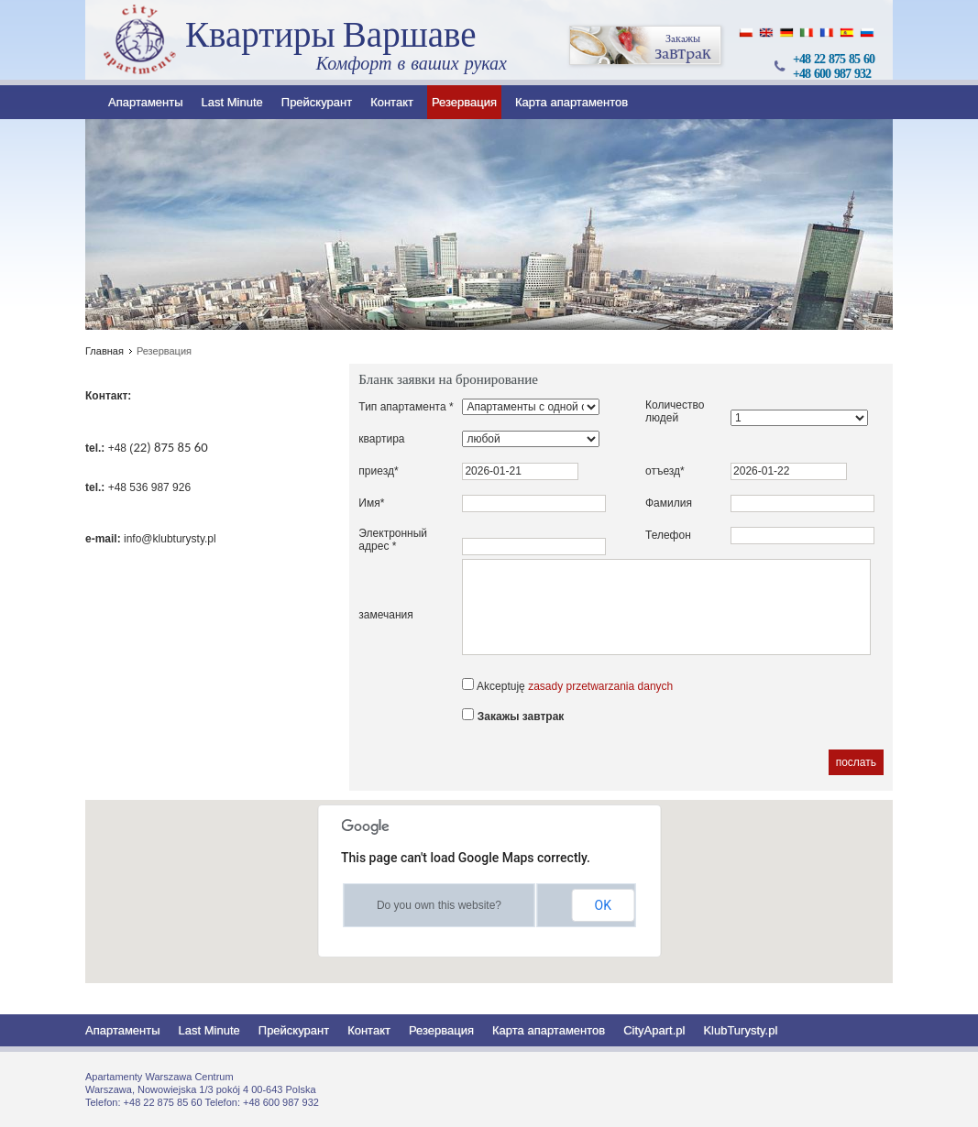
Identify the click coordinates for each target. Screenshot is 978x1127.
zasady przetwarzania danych (600, 686)
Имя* (371, 503)
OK (603, 905)
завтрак (646, 46)
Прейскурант (316, 102)
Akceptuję (567, 685)
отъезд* (665, 471)
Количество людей (674, 411)
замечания (385, 614)
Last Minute (232, 102)
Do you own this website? (439, 905)
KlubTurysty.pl (740, 1030)
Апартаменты (145, 102)
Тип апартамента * (405, 406)
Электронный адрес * (392, 540)
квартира (381, 438)
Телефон (668, 535)
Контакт (391, 102)
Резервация (464, 102)
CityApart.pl (654, 1030)
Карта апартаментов (571, 102)
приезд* (378, 471)
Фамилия (668, 503)
